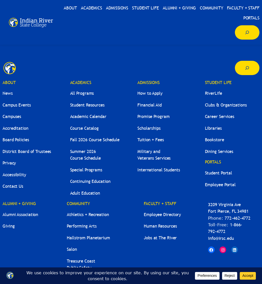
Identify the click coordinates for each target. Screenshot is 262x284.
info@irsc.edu (221, 238)
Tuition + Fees (150, 140)
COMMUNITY (78, 204)
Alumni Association (20, 215)
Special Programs (86, 170)
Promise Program (153, 117)
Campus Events (17, 105)
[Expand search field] (247, 32)
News (8, 93)
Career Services (220, 117)
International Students (158, 170)
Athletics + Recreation (88, 215)
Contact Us (13, 186)
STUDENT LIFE (218, 83)
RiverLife (213, 93)
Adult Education (85, 193)
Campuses (12, 117)
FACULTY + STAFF (160, 204)
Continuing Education (90, 181)
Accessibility (14, 175)
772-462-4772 (237, 218)
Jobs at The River (160, 238)
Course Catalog (84, 128)
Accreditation (15, 128)
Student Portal (218, 173)
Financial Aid (149, 105)
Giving (9, 226)
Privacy (9, 163)
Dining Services (219, 152)
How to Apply (149, 93)
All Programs (82, 93)
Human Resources (160, 226)
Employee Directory (162, 215)
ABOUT (9, 83)
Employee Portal (220, 185)
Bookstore (214, 140)
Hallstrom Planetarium (88, 238)
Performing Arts (82, 226)
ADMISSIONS (148, 83)
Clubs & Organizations (226, 105)
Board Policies (16, 140)
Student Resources (87, 105)
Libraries (213, 128)
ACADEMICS (80, 83)
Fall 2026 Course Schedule (95, 140)
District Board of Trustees (27, 152)
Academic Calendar (88, 117)
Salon (72, 249)
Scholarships (149, 128)
